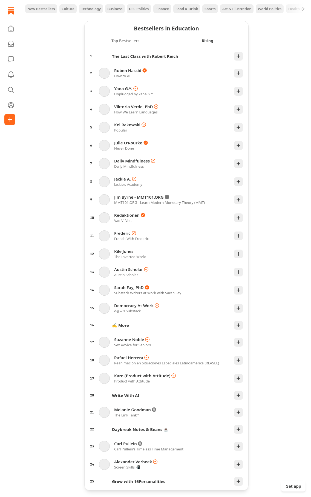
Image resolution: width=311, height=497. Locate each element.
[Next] (303, 8)
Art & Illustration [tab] (236, 8)
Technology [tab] (91, 8)
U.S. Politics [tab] (139, 8)
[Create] (9, 119)
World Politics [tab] (269, 8)
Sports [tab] (210, 8)
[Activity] (11, 74)
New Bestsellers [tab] (41, 8)
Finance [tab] (162, 8)
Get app (293, 486)
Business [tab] (115, 8)
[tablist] (166, 8)
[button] (11, 28)
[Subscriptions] (11, 43)
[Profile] (11, 105)
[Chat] (11, 59)
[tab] (125, 40)
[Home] (11, 11)
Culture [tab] (68, 8)
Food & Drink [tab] (186, 8)
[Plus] (238, 56)
